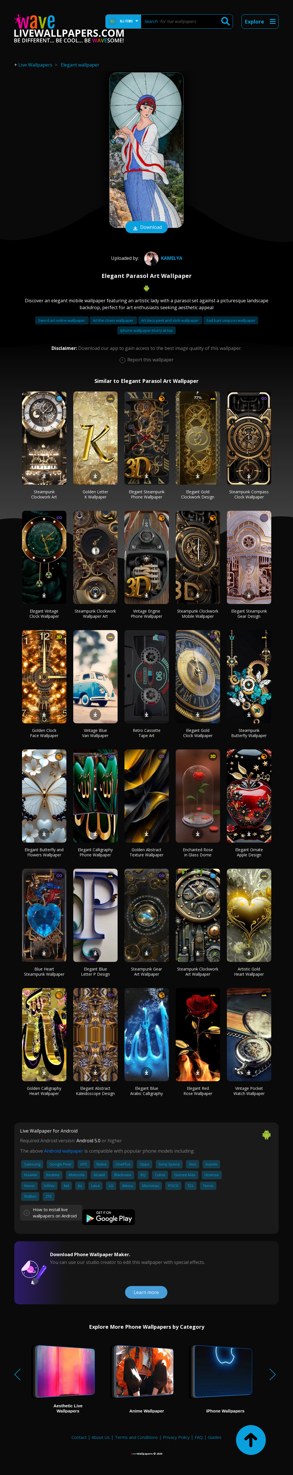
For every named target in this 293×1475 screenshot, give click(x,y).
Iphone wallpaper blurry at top (146, 330)
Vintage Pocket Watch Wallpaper (249, 1091)
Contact (79, 1437)
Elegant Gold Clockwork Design (197, 494)
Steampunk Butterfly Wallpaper (249, 733)
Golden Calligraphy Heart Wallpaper (44, 1091)
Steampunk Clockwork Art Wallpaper (197, 971)
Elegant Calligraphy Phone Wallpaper (95, 852)
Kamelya (162, 258)
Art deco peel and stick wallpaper (170, 320)
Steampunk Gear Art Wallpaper (146, 971)
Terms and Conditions (136, 1437)
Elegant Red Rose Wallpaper (197, 1091)
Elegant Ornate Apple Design (249, 852)
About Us (101, 1437)
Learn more (146, 1292)
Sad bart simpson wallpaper (230, 320)
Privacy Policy (176, 1437)
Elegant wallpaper (80, 65)
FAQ (199, 1437)
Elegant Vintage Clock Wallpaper (44, 613)
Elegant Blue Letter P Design (95, 971)
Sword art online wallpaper (62, 320)
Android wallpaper (63, 1151)
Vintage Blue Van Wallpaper (95, 733)
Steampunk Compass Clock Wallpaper (249, 494)
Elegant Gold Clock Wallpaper (198, 733)
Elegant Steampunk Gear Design (249, 613)
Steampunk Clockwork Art (44, 494)
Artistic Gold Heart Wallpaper (249, 971)
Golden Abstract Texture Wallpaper (146, 852)
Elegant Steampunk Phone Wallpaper (147, 494)
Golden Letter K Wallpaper (95, 494)
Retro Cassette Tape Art (147, 733)
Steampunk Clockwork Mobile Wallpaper (197, 613)
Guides (214, 1437)
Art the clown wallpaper (113, 320)
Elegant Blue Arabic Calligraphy (146, 1091)
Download (146, 227)
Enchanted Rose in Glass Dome (198, 852)
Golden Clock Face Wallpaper (44, 733)
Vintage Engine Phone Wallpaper (146, 613)
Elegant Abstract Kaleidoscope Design (95, 1091)
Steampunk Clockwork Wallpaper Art (95, 613)
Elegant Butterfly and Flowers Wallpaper (44, 852)
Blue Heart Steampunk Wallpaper (44, 971)
